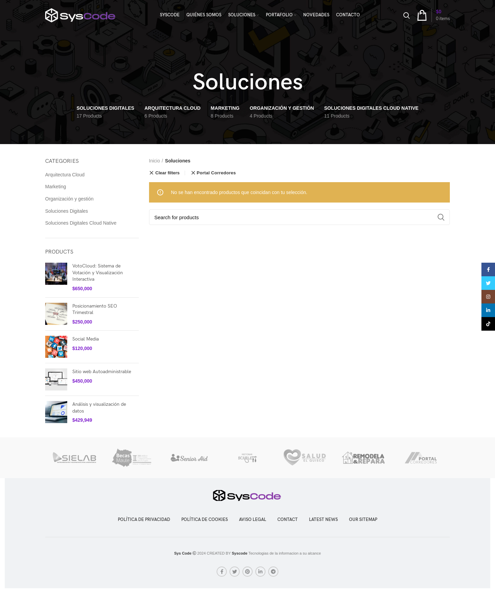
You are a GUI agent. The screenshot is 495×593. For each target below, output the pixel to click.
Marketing (55, 186)
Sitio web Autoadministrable (101, 371)
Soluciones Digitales (66, 211)
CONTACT (287, 519)
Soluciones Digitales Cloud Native (80, 223)
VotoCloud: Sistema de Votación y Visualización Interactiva (97, 272)
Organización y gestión (69, 199)
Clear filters (167, 173)
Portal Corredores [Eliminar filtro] (216, 173)
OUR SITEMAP (363, 519)
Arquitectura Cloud (65, 174)
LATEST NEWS (323, 519)
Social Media (85, 339)
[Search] (299, 217)
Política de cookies (204, 519)
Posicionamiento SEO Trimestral (94, 309)
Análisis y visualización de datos (99, 407)
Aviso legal (252, 519)
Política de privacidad (144, 519)
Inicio (154, 160)
